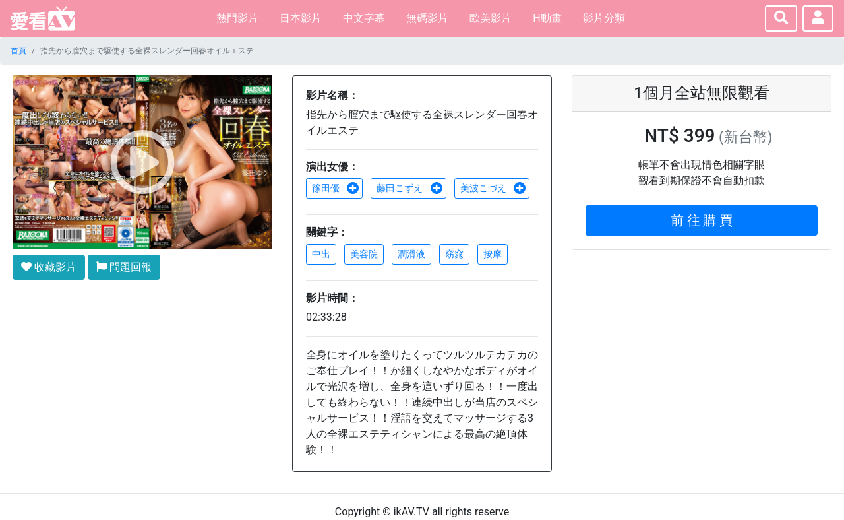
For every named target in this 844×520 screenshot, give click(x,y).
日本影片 (301, 18)
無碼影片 (427, 18)
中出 (321, 254)
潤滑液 (411, 254)
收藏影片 (48, 267)
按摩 (492, 254)
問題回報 (124, 267)
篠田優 (335, 188)
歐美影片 (490, 18)
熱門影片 (237, 18)
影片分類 (604, 18)
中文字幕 (364, 18)
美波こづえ (493, 188)
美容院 (364, 254)
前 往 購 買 (702, 220)
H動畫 (547, 18)
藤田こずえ (409, 188)
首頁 (18, 50)
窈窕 (454, 254)
